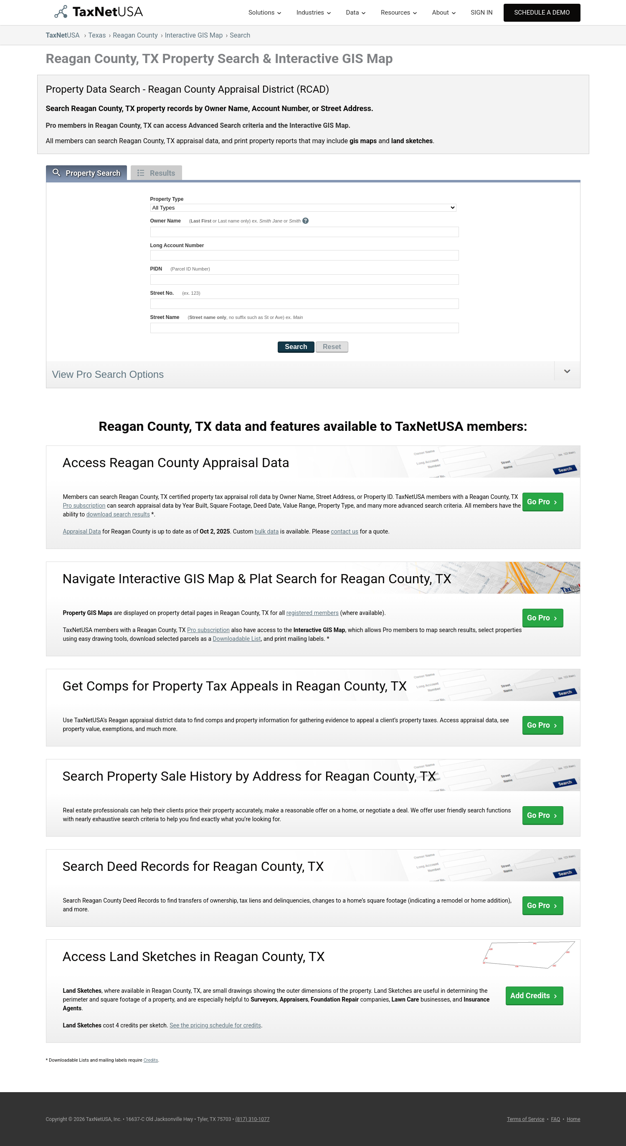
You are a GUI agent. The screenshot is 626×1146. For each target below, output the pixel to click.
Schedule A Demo (542, 12)
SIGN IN (481, 12)
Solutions (261, 12)
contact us (344, 531)
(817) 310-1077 (252, 1119)
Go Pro (542, 501)
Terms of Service (526, 1119)
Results (156, 173)
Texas (97, 35)
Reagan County (135, 35)
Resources (395, 12)
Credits (151, 1060)
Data (352, 12)
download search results (118, 514)
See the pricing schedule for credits (215, 1025)
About (440, 12)
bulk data (267, 531)
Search (240, 35)
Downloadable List (237, 638)
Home (573, 1119)
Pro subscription (84, 505)
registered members (312, 613)
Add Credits (534, 995)
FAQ (555, 1119)
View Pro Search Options (108, 374)
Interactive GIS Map (194, 35)
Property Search (87, 173)
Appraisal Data (82, 531)
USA (63, 35)
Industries (310, 12)
